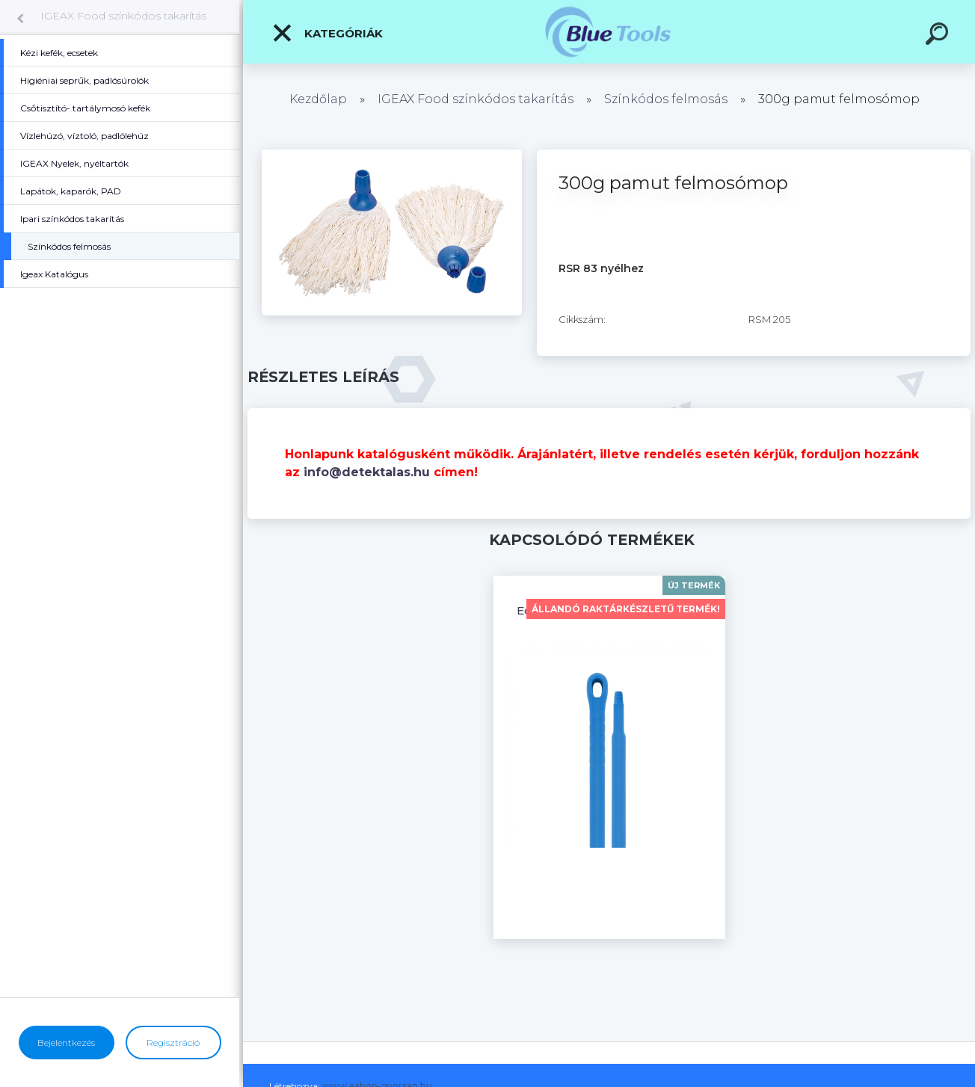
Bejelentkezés (66, 1042)
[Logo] (609, 32)
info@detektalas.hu (367, 472)
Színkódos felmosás (666, 99)
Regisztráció (173, 1042)
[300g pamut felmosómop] (392, 154)
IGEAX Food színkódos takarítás (123, 15)
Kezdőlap (318, 99)
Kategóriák (327, 33)
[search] (939, 36)
